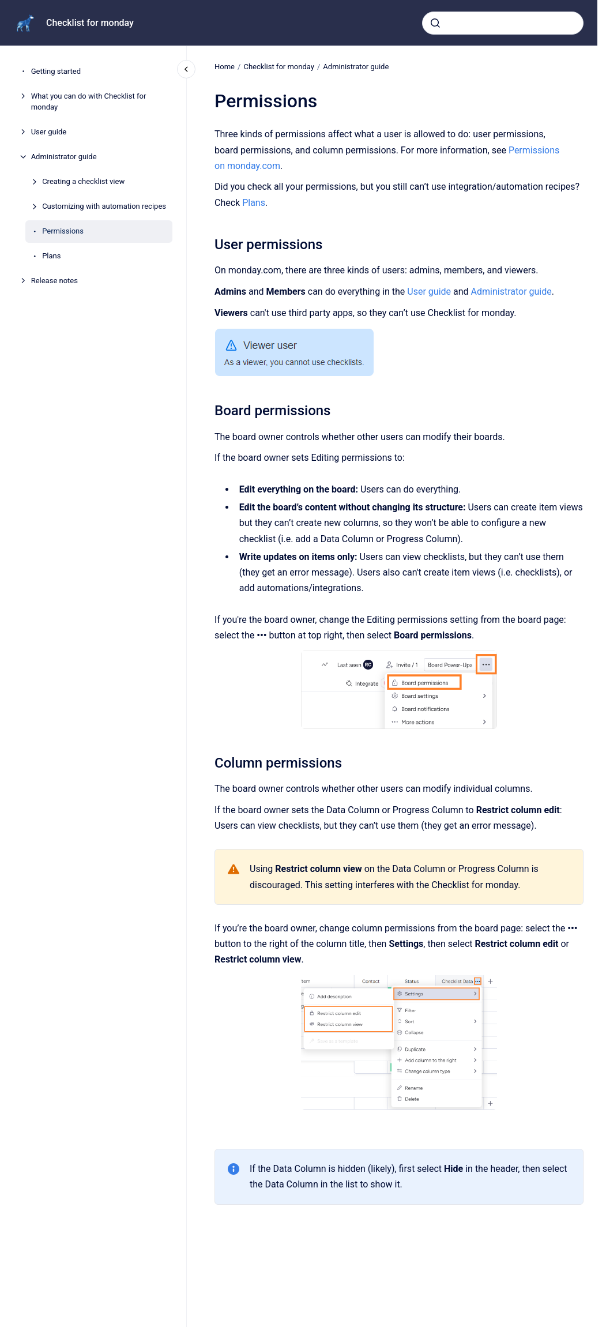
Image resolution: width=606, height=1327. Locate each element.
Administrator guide (64, 156)
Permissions (63, 231)
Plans (51, 255)
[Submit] (435, 23)
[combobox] (503, 23)
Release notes (54, 280)
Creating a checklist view (83, 181)
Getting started (56, 71)
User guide (49, 131)
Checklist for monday (90, 22)
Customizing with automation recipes (104, 206)
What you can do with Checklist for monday (88, 102)
